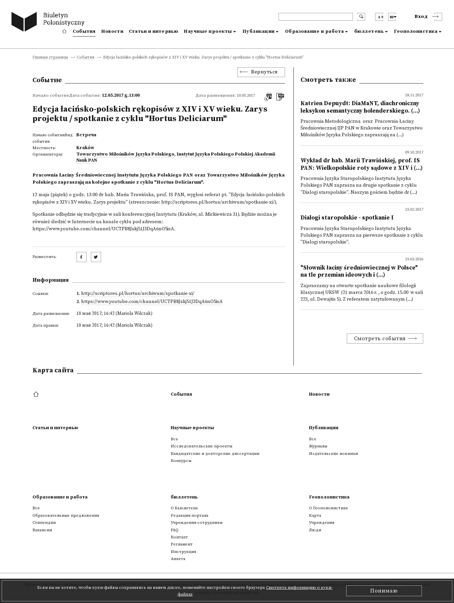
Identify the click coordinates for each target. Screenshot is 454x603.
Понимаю (384, 590)
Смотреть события (380, 338)
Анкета (178, 558)
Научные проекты (208, 31)
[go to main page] (49, 22)
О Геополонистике (328, 508)
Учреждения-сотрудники (196, 522)
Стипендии (44, 522)
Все (174, 439)
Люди (315, 530)
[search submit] (361, 17)
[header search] (316, 17)
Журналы (318, 446)
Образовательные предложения (65, 515)
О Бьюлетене (184, 508)
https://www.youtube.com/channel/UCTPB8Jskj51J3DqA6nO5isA (103, 229)
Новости (112, 31)
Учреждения (321, 522)
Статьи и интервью (153, 31)
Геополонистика (415, 31)
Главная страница (50, 57)
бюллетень (369, 31)
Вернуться (264, 72)
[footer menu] (36, 394)
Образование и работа (314, 31)
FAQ (174, 530)
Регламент (182, 544)
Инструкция (183, 551)
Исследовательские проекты (201, 446)
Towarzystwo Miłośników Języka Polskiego (125, 154)
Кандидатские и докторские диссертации (215, 453)
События (84, 31)
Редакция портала (189, 515)
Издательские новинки (333, 453)
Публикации (258, 31)
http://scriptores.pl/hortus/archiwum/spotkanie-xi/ (217, 202)
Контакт (179, 537)
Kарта (315, 515)
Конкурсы (181, 460)
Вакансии (42, 530)
